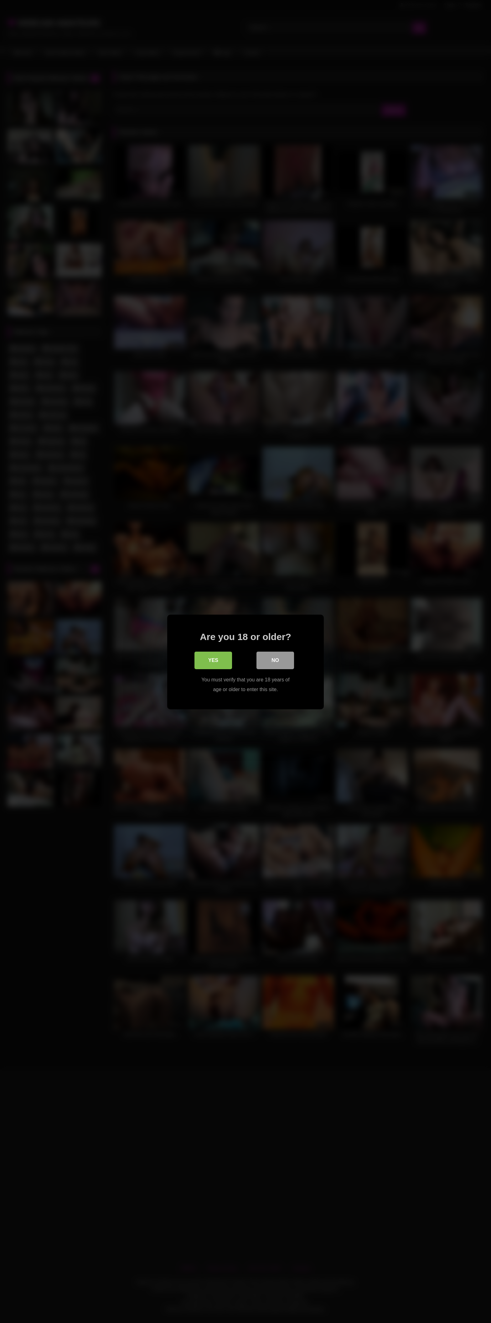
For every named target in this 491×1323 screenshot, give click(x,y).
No (275, 660)
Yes (213, 660)
